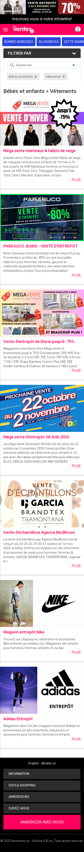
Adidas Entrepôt (18, 718)
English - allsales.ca (42, 763)
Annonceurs (18, 796)
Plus (76, 180)
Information (18, 774)
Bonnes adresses (18, 41)
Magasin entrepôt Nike (23, 632)
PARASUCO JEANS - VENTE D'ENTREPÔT (40, 246)
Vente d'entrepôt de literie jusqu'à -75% (38, 341)
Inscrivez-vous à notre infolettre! (42, 19)
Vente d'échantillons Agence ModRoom (39, 532)
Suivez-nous (18, 808)
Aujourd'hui (48, 41)
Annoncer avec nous (42, 822)
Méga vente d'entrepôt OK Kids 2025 (36, 437)
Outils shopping (21, 785)
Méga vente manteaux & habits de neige (39, 150)
